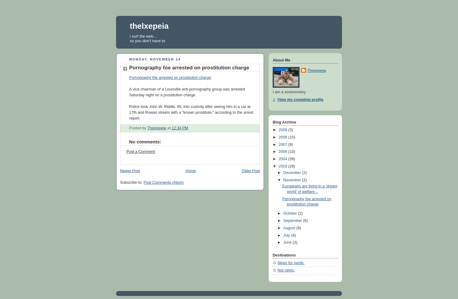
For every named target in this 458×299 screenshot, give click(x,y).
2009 (284, 130)
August (289, 228)
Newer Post (130, 171)
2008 (284, 137)
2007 (284, 144)
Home (191, 171)
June (288, 242)
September (293, 221)
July (287, 235)
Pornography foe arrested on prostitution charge (170, 78)
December (292, 173)
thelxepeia (149, 26)
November (292, 180)
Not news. (286, 270)
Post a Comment (140, 152)
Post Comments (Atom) (164, 182)
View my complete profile (300, 100)
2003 (284, 166)
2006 (284, 152)
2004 (284, 159)
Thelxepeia (316, 70)
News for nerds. (291, 263)
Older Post (251, 171)
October (290, 213)
